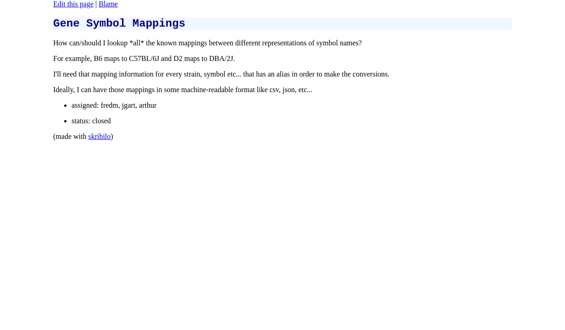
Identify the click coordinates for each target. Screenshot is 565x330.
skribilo (99, 139)
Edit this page (73, 4)
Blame (108, 4)
